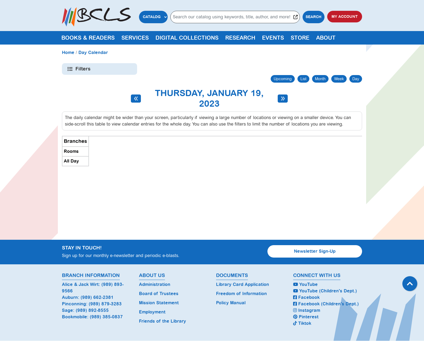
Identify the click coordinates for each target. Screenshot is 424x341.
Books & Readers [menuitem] (88, 38)
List (303, 79)
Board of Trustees (158, 293)
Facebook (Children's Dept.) (326, 303)
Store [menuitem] (300, 38)
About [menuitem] (326, 38)
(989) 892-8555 (92, 310)
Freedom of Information (241, 293)
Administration (154, 284)
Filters (83, 69)
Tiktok (302, 323)
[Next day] (283, 98)
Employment (152, 312)
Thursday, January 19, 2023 (209, 98)
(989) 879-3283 (105, 303)
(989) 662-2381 (97, 297)
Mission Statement (159, 302)
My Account (345, 16)
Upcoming (283, 79)
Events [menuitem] (273, 38)
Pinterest (306, 316)
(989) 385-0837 (106, 316)
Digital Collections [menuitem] (186, 38)
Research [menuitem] (240, 38)
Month (320, 79)
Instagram (306, 310)
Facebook (306, 297)
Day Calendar (93, 52)
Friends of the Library (162, 321)
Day (355, 79)
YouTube (305, 284)
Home (68, 52)
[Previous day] (136, 98)
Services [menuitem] (135, 38)
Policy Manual (231, 302)
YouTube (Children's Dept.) (325, 290)
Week (339, 79)
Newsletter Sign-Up (315, 251)
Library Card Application (242, 284)
